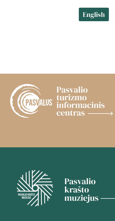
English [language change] (94, 14)
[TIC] (57, 101)
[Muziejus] (57, 188)
